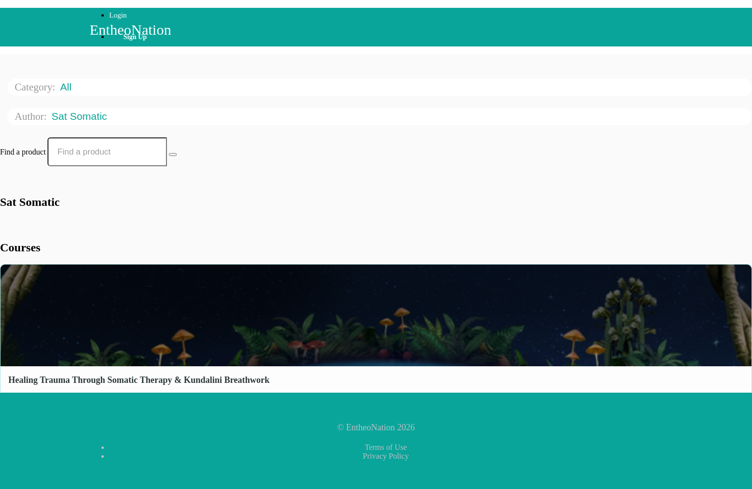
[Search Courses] (173, 154)
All (67, 86)
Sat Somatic (80, 116)
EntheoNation (130, 30)
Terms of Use (386, 447)
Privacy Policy (386, 456)
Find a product (23, 152)
